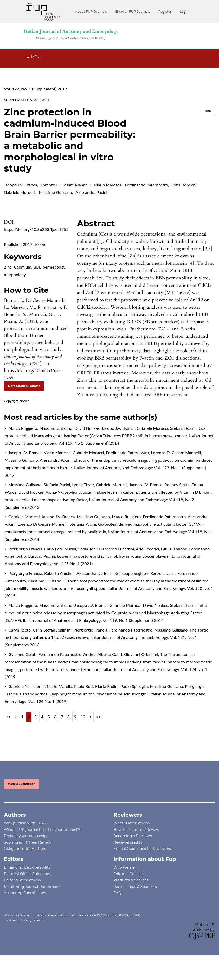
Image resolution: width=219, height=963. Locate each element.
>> (98, 716)
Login (184, 12)
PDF (208, 111)
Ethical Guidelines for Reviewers (142, 849)
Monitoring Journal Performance (33, 886)
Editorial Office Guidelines (27, 874)
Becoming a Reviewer (132, 836)
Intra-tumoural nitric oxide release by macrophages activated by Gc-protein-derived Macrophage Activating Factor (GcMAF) (107, 613)
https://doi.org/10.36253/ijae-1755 (36, 229)
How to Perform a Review (136, 830)
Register (164, 12)
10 (83, 716)
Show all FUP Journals (132, 12)
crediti (39, 920)
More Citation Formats (24, 386)
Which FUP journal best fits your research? (42, 830)
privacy (25, 920)
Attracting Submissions (25, 893)
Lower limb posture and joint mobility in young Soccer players (113, 556)
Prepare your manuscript (26, 836)
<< (7, 716)
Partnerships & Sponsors (135, 886)
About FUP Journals (91, 12)
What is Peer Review (131, 823)
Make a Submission (21, 784)
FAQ (117, 893)
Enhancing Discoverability (27, 867)
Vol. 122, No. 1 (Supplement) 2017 (35, 88)
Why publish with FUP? (25, 823)
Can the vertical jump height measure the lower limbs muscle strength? (84, 693)
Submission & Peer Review (27, 842)
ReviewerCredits (127, 842)
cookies (10, 920)
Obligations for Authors (25, 849)
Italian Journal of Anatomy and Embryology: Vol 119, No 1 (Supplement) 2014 (93, 620)
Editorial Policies (128, 874)
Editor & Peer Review (22, 880)
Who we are (124, 867)
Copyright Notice (16, 401)
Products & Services (131, 880)
